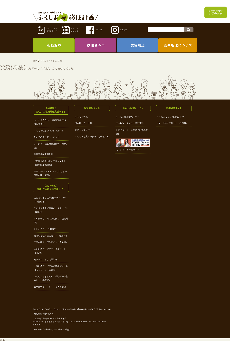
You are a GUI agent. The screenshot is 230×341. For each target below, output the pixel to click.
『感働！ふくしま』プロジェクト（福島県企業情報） (50, 163)
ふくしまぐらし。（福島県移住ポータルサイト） (51, 122)
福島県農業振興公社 (43, 154)
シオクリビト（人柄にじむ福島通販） (132, 132)
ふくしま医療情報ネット (127, 116)
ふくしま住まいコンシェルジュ (49, 130)
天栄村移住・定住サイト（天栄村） (51, 242)
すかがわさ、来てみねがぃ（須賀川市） (51, 220)
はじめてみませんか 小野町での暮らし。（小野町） (51, 278)
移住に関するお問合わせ (215, 12)
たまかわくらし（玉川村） (46, 259)
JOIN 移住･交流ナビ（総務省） (172, 123)
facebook (99, 30)
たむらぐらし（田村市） (45, 229)
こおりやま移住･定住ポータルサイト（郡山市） (50, 199)
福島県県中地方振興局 (44, 314)
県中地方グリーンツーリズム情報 (50, 287)
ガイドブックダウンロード (51, 30)
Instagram (123, 30)
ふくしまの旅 (81, 116)
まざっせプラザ (82, 130)
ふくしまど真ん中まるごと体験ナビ (92, 136)
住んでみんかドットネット (46, 137)
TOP (35, 61)
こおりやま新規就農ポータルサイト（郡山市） (51, 210)
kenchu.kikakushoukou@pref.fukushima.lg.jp (52, 329)
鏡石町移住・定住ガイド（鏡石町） (51, 235)
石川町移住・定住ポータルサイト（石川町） (50, 251)
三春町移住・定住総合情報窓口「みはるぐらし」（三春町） (51, 268)
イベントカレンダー (75, 30)
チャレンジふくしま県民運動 (130, 123)
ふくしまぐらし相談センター (170, 116)
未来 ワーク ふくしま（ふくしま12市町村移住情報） (50, 173)
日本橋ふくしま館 (83, 123)
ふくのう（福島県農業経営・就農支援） (51, 146)
